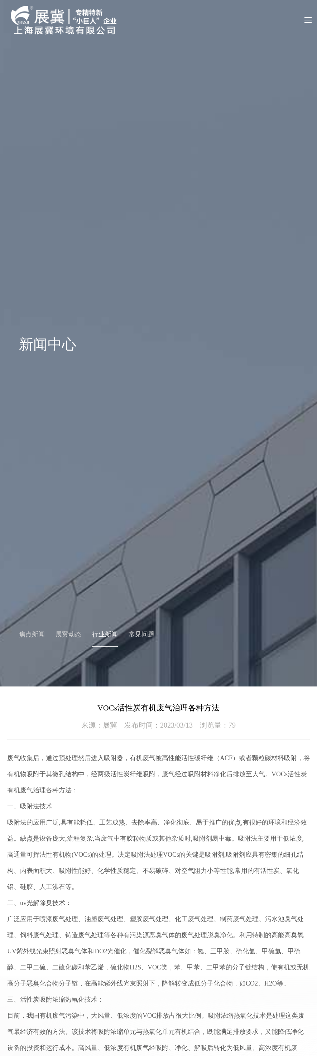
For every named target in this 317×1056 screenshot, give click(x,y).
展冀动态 (68, 634)
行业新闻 (105, 634)
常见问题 (141, 634)
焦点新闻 (32, 634)
